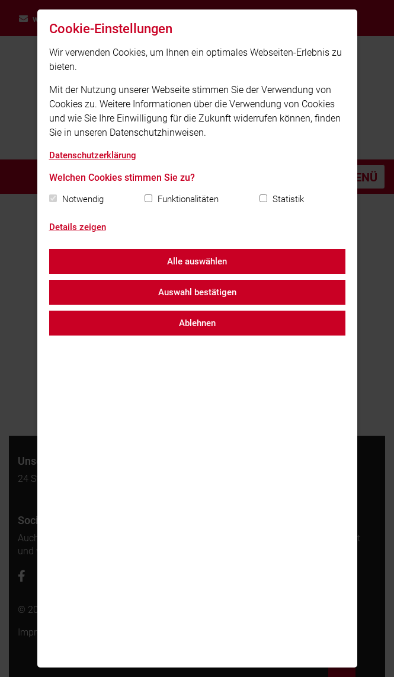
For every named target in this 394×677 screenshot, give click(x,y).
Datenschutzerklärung (92, 155)
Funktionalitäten (188, 199)
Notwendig (83, 199)
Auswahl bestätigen (197, 292)
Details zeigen (77, 227)
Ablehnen (197, 323)
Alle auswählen (197, 261)
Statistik (288, 199)
